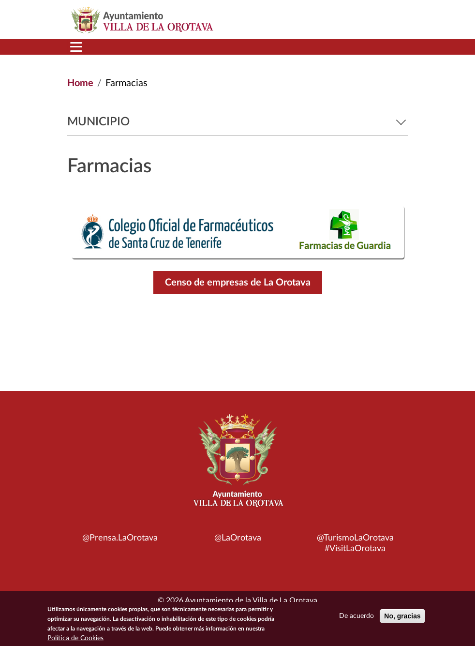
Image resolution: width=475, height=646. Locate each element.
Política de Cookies (75, 639)
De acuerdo (356, 617)
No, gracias (402, 617)
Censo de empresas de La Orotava (238, 282)
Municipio (237, 122)
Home (80, 83)
